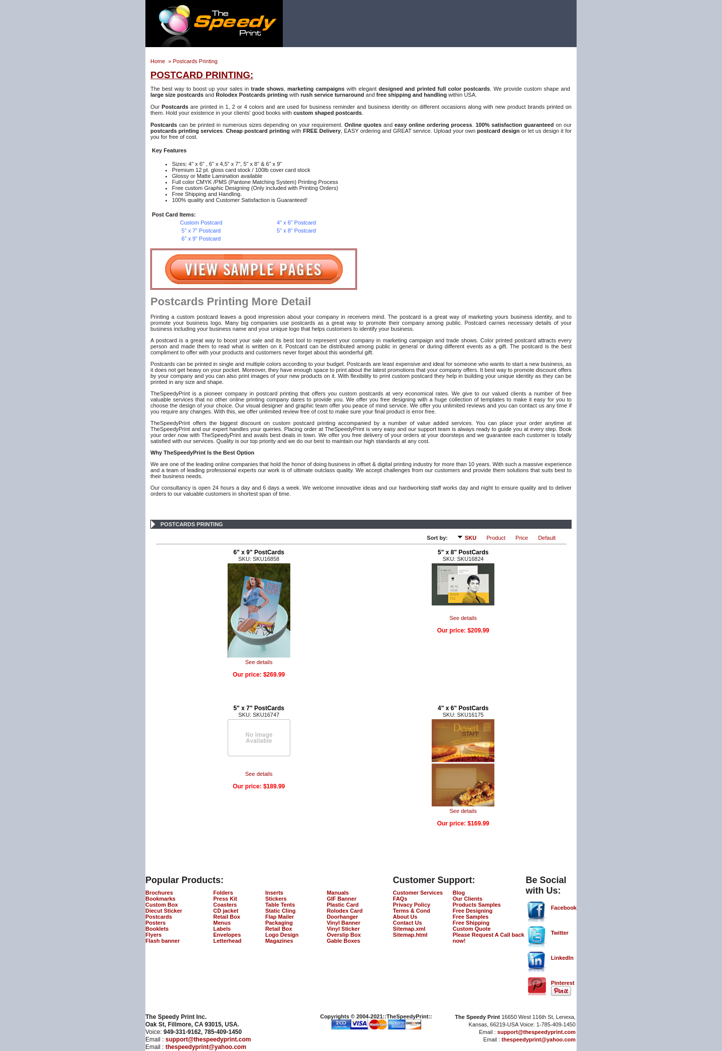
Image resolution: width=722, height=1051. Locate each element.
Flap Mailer (279, 917)
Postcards (158, 917)
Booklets (156, 929)
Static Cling (280, 911)
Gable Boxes (343, 941)
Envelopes (227, 935)
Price (521, 538)
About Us (405, 917)
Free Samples (471, 917)
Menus (222, 923)
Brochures (159, 893)
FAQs (400, 899)
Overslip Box (344, 935)
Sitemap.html (410, 935)
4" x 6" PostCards (463, 708)
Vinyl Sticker (343, 929)
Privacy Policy (412, 905)
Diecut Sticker (163, 911)
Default (547, 538)
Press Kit (225, 899)
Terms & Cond (411, 911)
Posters (155, 923)
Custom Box (161, 905)
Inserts (274, 893)
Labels (222, 929)
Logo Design (282, 935)
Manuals (338, 893)
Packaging (279, 923)
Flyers (153, 935)
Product (495, 538)
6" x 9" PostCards (259, 552)
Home (158, 61)
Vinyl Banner (343, 923)
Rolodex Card (345, 911)
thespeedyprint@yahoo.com (205, 1046)
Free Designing (472, 911)
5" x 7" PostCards (259, 708)
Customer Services (418, 893)
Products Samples (477, 905)
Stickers (276, 899)
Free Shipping (471, 923)
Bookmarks (160, 899)
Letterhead (227, 941)
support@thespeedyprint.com (208, 1039)
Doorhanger (342, 917)
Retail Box (226, 917)
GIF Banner (341, 899)
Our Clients (467, 899)
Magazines (279, 941)
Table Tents (280, 905)
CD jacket (225, 911)
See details (258, 662)
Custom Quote (472, 929)
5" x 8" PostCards (463, 552)
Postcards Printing (195, 61)
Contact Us (407, 923)
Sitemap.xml (409, 929)
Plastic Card (343, 905)
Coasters (225, 905)
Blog (459, 893)
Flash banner (162, 941)
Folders (223, 893)
